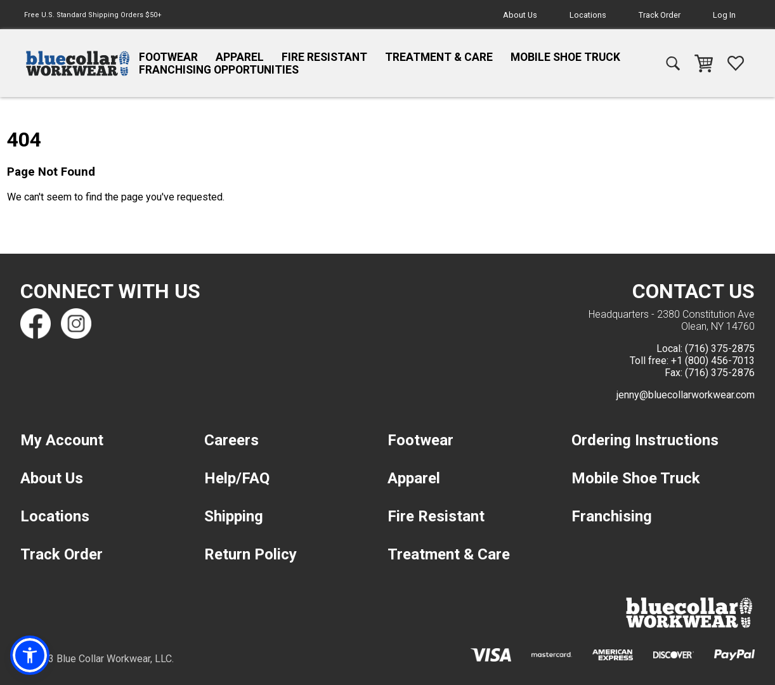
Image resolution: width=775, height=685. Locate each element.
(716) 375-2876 (720, 373)
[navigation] (77, 63)
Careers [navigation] (231, 440)
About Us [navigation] (520, 15)
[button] (30, 655)
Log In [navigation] (724, 15)
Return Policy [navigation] (250, 554)
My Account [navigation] (61, 440)
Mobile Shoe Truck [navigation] (565, 57)
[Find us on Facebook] (35, 323)
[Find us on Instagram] (76, 323)
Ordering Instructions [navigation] (645, 440)
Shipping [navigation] (233, 516)
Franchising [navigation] (611, 516)
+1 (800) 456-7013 (713, 361)
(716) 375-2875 (720, 348)
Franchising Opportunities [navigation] (219, 69)
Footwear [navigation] (168, 57)
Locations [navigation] (588, 15)
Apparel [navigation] (240, 57)
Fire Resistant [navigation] (324, 57)
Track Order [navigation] (660, 15)
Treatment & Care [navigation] (439, 57)
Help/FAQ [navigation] (237, 478)
